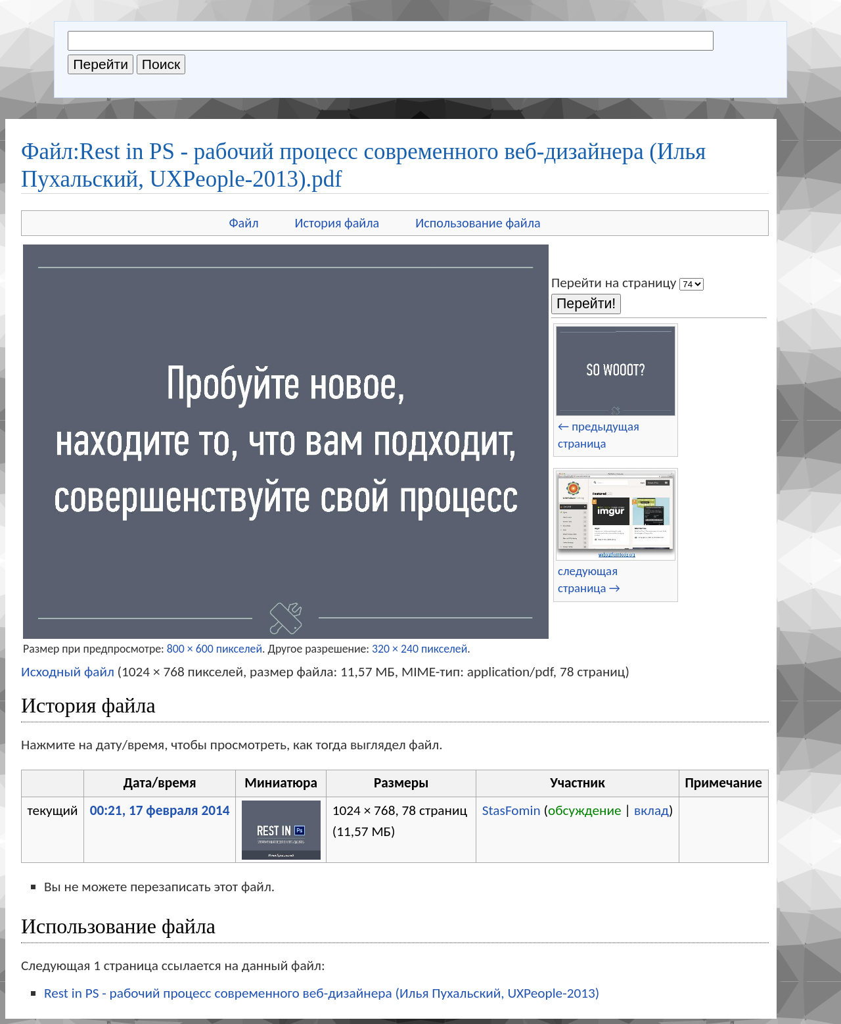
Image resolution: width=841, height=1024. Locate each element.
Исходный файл (67, 671)
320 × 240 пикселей (419, 648)
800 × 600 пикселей (214, 648)
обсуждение (585, 810)
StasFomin (511, 810)
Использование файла (477, 223)
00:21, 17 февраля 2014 (160, 810)
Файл (243, 223)
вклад (651, 810)
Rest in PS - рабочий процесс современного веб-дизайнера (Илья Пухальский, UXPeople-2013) (321, 993)
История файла (337, 223)
